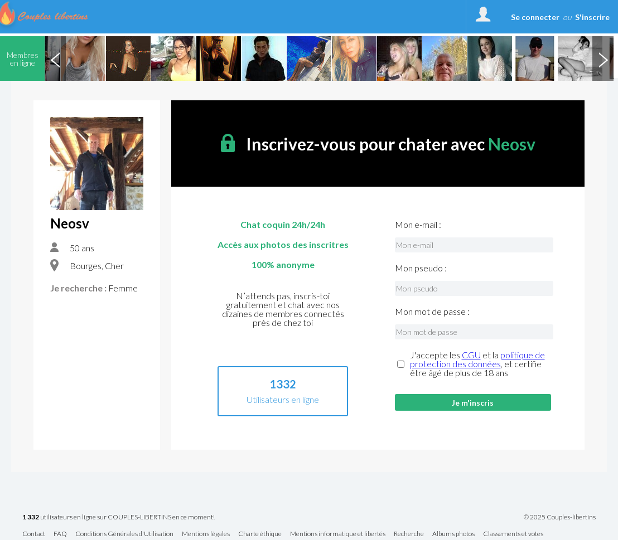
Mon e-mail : (418, 224)
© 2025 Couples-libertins (560, 517)
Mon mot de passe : (432, 311)
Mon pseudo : (421, 268)
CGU (471, 354)
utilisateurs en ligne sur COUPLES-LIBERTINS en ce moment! (118, 517)
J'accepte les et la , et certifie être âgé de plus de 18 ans (477, 364)
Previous (55, 58)
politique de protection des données (477, 359)
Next (603, 58)
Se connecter (535, 17)
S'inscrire (592, 17)
